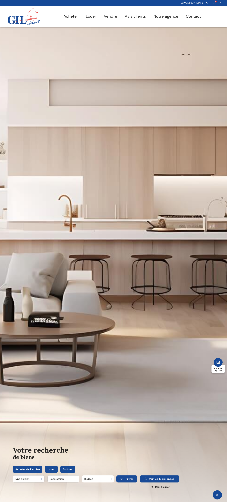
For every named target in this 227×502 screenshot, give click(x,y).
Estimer (68, 472)
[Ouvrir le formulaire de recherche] (126, 482)
